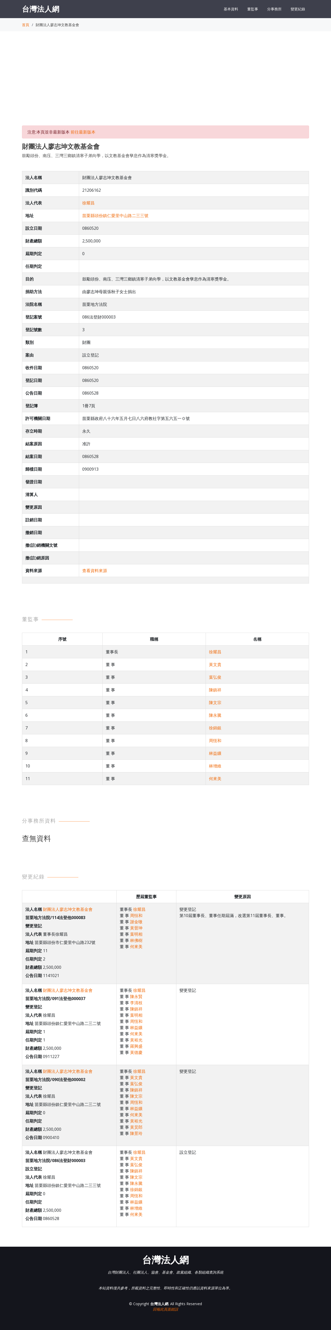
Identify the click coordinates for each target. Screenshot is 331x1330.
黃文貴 (215, 664)
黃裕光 (136, 1040)
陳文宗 (215, 702)
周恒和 (136, 915)
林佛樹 (136, 940)
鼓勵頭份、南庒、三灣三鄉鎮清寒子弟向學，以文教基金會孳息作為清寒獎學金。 (96, 155)
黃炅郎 (136, 1127)
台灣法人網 (40, 9)
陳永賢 (136, 996)
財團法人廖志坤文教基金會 (68, 909)
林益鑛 (215, 753)
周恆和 (215, 740)
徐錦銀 (215, 728)
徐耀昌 (88, 203)
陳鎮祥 (215, 690)
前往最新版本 (83, 132)
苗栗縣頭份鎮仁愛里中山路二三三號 (115, 215)
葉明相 (136, 934)
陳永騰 (215, 715)
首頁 (25, 24)
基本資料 (231, 8)
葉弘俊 (215, 677)
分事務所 (274, 8)
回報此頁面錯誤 (165, 1309)
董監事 (252, 8)
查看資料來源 (94, 570)
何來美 (215, 778)
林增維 (215, 766)
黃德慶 (136, 1052)
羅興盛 (136, 1046)
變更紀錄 (298, 8)
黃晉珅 (136, 928)
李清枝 (136, 1003)
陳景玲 (136, 1133)
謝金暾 (136, 922)
